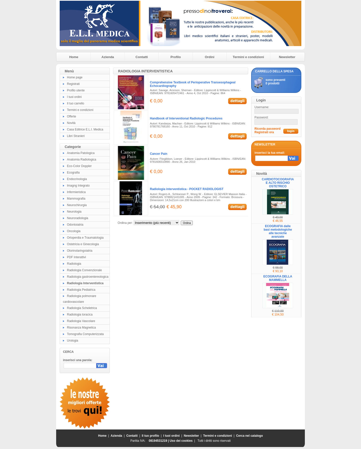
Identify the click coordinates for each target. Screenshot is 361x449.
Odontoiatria (75, 224)
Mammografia (76, 198)
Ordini (209, 57)
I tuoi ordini (74, 97)
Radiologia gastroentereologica (87, 276)
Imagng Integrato (78, 185)
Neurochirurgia (77, 205)
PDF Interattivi (76, 257)
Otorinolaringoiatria (79, 250)
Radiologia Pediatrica (81, 289)
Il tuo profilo (150, 435)
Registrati (73, 84)
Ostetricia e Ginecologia (83, 244)
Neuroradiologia (77, 218)
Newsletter (287, 57)
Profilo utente (76, 90)
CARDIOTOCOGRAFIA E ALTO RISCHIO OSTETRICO (278, 183)
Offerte (71, 116)
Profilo (175, 57)
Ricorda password (267, 128)
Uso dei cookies (181, 440)
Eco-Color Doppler (79, 166)
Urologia (72, 340)
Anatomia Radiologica (81, 159)
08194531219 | (159, 440)
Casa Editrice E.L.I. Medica (85, 129)
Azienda (108, 57)
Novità (71, 123)
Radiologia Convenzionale (84, 270)
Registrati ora (264, 132)
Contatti (142, 57)
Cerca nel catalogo (249, 435)
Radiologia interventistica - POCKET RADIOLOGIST (186, 189)
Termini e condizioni (248, 57)
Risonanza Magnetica (81, 327)
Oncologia (73, 231)
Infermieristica (76, 192)
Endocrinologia (77, 179)
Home (73, 57)
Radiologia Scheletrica (82, 308)
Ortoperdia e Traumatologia (85, 237)
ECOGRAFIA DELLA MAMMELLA (277, 278)
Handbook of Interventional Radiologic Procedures (186, 118)
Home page (74, 77)
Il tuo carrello (75, 103)
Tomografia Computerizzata (85, 334)
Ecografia (73, 172)
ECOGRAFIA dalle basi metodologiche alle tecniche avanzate (278, 231)
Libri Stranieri (76, 136)
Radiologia (74, 263)
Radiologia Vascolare (81, 321)
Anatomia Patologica (81, 153)
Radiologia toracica (80, 314)
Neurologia (74, 211)
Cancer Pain (158, 154)
